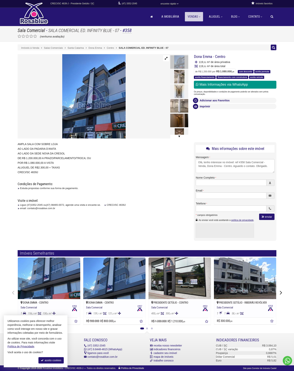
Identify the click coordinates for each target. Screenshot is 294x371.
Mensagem (202, 157)
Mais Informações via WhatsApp (222, 84)
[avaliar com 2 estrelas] (23, 36)
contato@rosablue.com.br (103, 356)
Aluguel (215, 16)
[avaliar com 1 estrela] (19, 36)
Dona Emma (203, 56)
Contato (255, 16)
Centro (220, 56)
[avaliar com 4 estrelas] (31, 36)
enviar (267, 216)
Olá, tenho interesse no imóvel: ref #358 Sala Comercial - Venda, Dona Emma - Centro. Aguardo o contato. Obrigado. (235, 166)
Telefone (201, 203)
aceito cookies (51, 360)
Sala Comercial (31, 30)
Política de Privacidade (132, 368)
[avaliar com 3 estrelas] (27, 36)
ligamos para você (98, 353)
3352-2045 (129, 3)
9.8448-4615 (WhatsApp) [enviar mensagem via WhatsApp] (105, 349)
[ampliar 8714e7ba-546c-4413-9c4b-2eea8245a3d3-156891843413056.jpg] (72, 96)
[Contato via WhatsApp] (287, 360)
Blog (235, 16)
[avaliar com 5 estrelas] (35, 36)
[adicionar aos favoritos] (76, 321)
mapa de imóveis (163, 356)
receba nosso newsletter (168, 345)
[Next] (280, 292)
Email (199, 190)
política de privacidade (242, 220)
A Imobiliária (170, 16)
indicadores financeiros (167, 349)
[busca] (272, 16)
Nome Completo (205, 177)
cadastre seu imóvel (165, 353)
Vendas (194, 16)
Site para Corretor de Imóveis (259, 368)
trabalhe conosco (164, 360)
